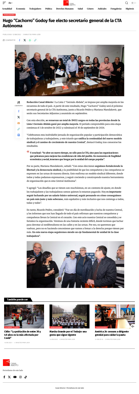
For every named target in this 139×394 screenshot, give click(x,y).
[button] (5, 3)
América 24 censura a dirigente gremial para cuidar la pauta (112, 334)
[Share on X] (25, 40)
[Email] (18, 125)
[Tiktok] (26, 377)
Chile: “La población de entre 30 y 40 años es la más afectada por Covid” (22, 335)
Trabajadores (9, 15)
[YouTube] (15, 377)
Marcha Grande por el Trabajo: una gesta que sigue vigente (68, 334)
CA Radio (8, 328)
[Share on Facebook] (19, 40)
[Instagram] (20, 377)
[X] (9, 377)
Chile (16, 328)
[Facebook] (4, 377)
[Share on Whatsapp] (31, 40)
